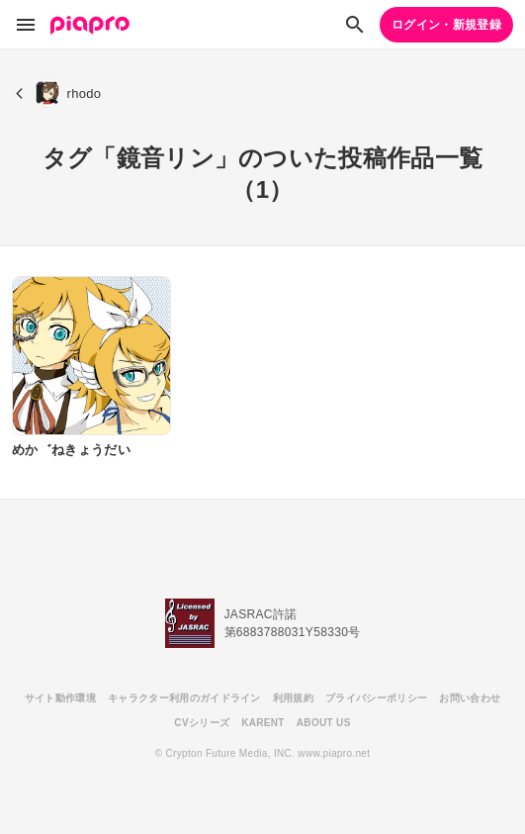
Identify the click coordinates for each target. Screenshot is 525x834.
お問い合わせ (469, 698)
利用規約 (293, 698)
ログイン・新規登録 (446, 25)
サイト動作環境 (60, 698)
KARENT (263, 722)
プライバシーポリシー (376, 698)
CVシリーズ (201, 722)
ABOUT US (324, 722)
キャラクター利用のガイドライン (184, 698)
